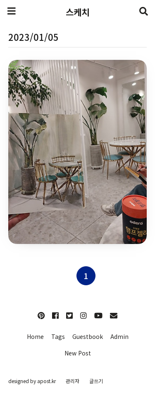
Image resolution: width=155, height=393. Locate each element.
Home (35, 336)
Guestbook (87, 336)
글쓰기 (96, 380)
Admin (119, 336)
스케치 (77, 12)
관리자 (72, 380)
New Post (77, 353)
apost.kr (46, 380)
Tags (58, 336)
